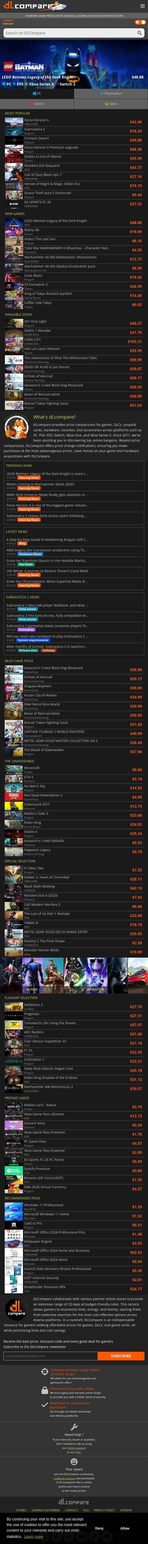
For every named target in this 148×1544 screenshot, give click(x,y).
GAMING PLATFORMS (46, 1510)
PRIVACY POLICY (104, 1510)
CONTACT (71, 1510)
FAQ (86, 1510)
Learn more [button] (33, 1537)
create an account (64, 1478)
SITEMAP (126, 1510)
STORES (21, 1510)
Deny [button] (99, 1528)
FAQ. (78, 1452)
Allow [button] (124, 1528)
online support (77, 1448)
